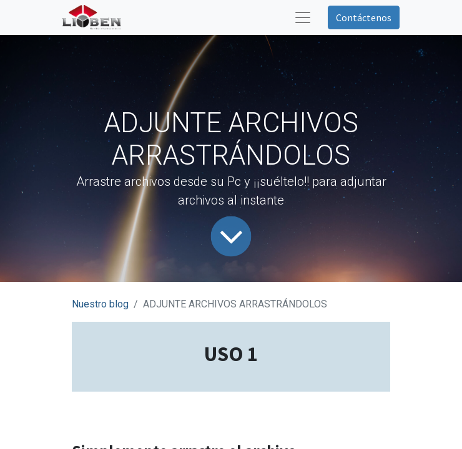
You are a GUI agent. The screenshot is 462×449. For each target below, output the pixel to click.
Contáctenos (363, 17)
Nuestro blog (100, 304)
